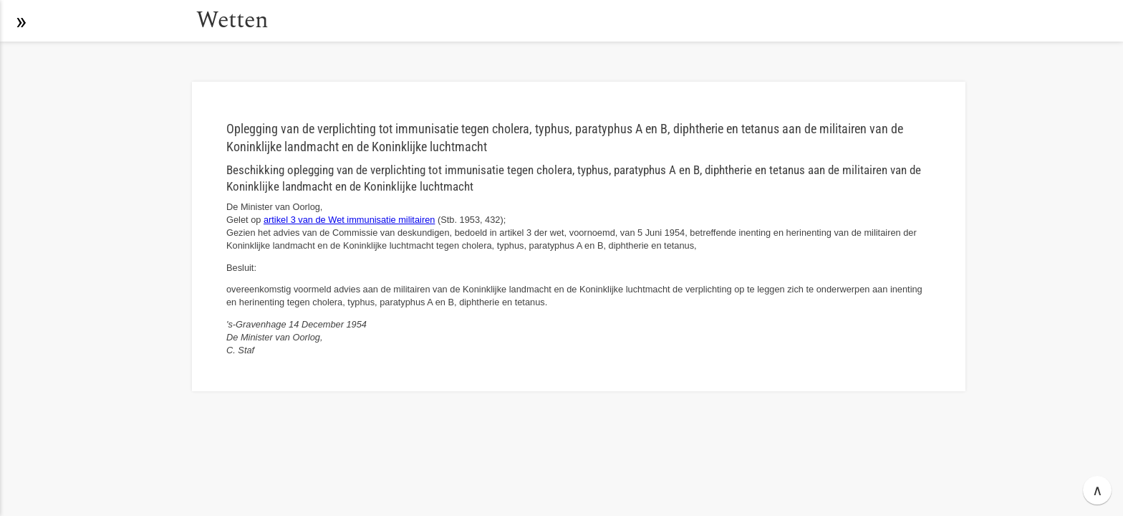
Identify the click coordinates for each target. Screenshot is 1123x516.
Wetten (232, 20)
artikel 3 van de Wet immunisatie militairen (349, 219)
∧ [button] (1097, 490)
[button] (21, 21)
